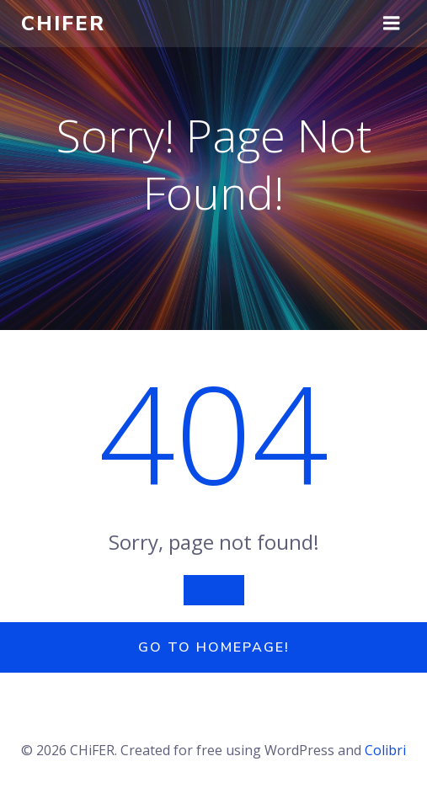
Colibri (385, 750)
